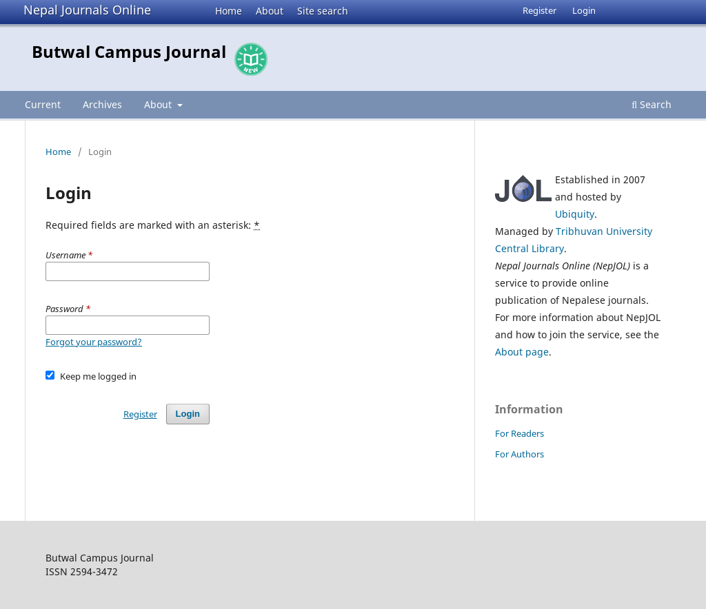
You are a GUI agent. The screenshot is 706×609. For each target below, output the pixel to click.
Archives (102, 104)
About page (522, 351)
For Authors (519, 454)
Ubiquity (574, 213)
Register (539, 10)
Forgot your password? (94, 342)
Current (43, 104)
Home (228, 10)
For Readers (519, 433)
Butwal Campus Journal (129, 51)
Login (584, 10)
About (269, 10)
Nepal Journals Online (87, 9)
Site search (322, 10)
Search (652, 104)
